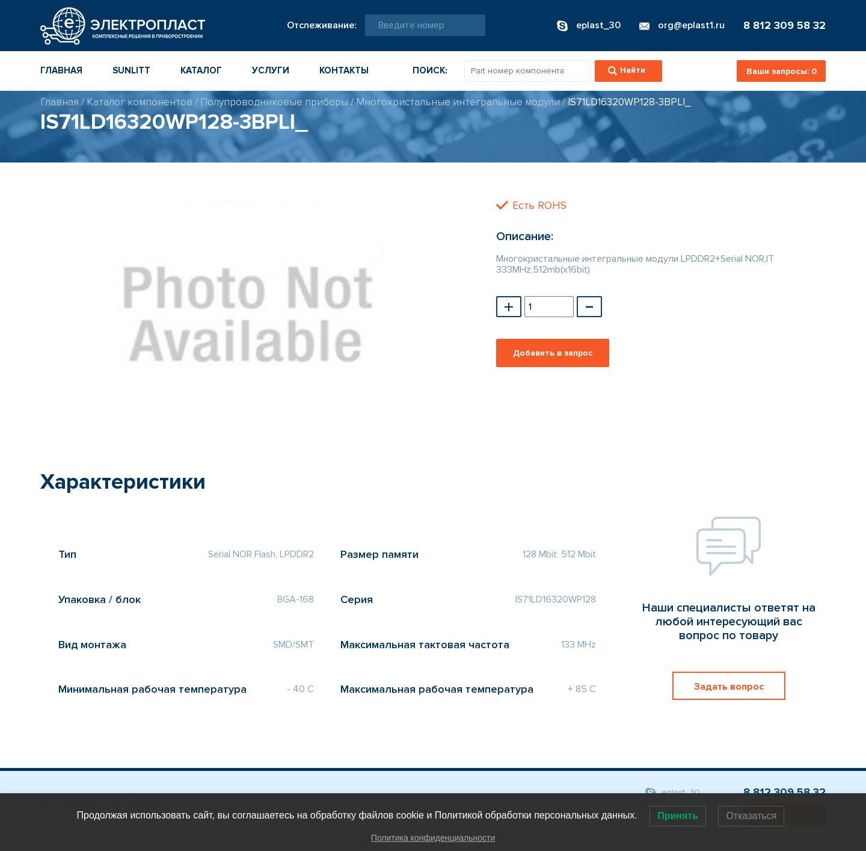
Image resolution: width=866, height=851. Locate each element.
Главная (61, 70)
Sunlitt (131, 70)
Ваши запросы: (781, 71)
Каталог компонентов (139, 102)
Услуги (270, 70)
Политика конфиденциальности (433, 838)
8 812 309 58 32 (784, 25)
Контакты (344, 70)
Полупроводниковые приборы (274, 102)
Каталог (201, 70)
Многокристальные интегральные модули (458, 102)
